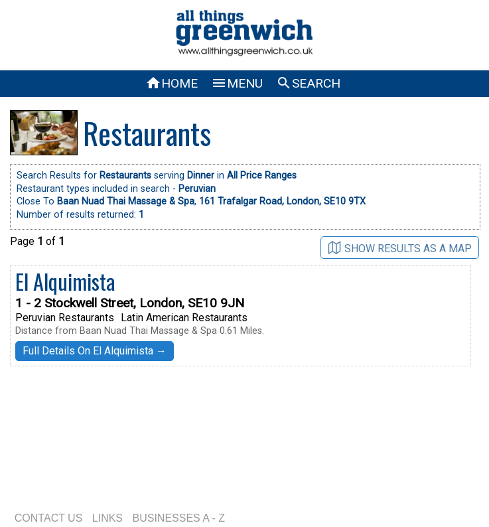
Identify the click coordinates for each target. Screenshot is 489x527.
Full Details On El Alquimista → (95, 350)
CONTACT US (49, 518)
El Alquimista (65, 281)
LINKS (107, 518)
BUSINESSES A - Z (179, 518)
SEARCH (308, 83)
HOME (171, 83)
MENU (237, 83)
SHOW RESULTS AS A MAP (400, 248)
